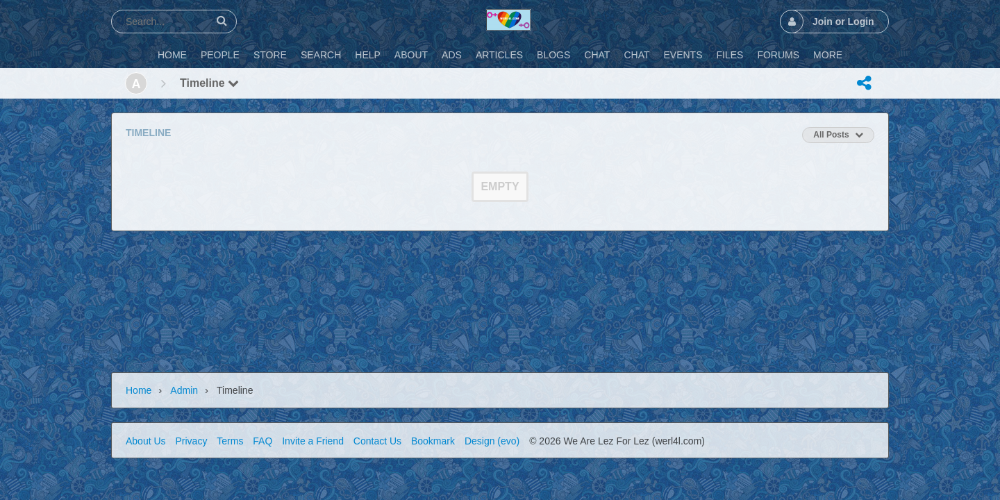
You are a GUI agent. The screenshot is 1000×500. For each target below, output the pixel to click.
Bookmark (433, 441)
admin (184, 390)
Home (138, 390)
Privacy (191, 441)
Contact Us (377, 441)
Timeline (209, 83)
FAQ (262, 441)
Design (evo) (492, 441)
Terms (230, 441)
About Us (146, 441)
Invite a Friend (313, 441)
